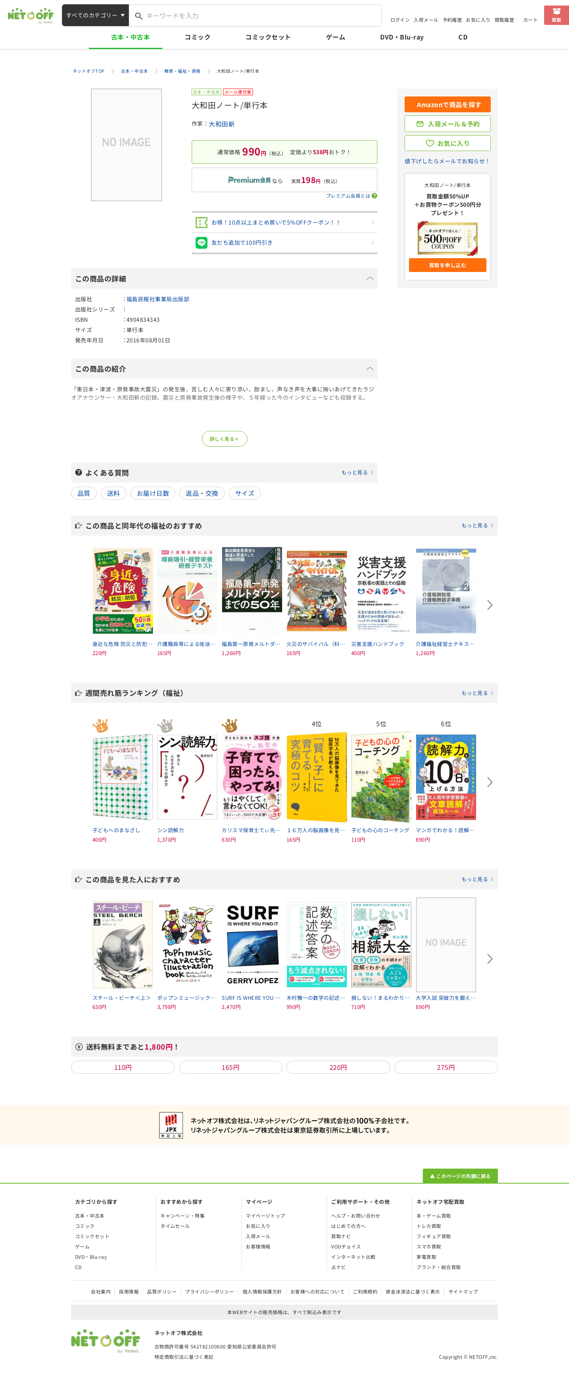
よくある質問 (229, 472)
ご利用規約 (365, 1291)
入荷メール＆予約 (454, 123)
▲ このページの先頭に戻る (460, 1176)
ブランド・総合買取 (438, 1266)
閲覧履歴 (504, 19)
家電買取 (426, 1256)
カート (530, 19)
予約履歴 (452, 19)
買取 (556, 19)
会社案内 (101, 1291)
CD (462, 37)
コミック (198, 37)
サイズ (244, 493)
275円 (446, 1067)
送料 (113, 493)
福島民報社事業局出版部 (157, 299)
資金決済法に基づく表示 (413, 1291)
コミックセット (268, 37)
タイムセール (175, 1225)
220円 (338, 1067)
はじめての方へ (348, 1225)
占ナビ (338, 1266)
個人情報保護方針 (262, 1291)
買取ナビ (341, 1236)
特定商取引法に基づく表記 (184, 1356)
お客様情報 (258, 1246)
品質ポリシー (162, 1291)
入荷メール (426, 19)
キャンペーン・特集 (182, 1215)
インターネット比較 (353, 1256)
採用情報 (129, 1291)
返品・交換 (202, 493)
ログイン (400, 19)
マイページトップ (265, 1215)
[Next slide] (490, 605)
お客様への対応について (317, 1291)
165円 (230, 1067)
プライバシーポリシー (209, 1291)
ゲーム (335, 37)
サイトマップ (463, 1291)
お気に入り (478, 19)
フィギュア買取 (433, 1236)
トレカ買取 (428, 1225)
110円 (123, 1067)
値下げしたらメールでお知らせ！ (447, 161)
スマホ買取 (428, 1246)
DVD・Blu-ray (402, 37)
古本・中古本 (130, 37)
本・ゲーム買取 (433, 1215)
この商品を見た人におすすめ (289, 879)
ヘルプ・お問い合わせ (356, 1215)
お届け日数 (153, 493)
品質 (83, 493)
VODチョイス (346, 1246)
